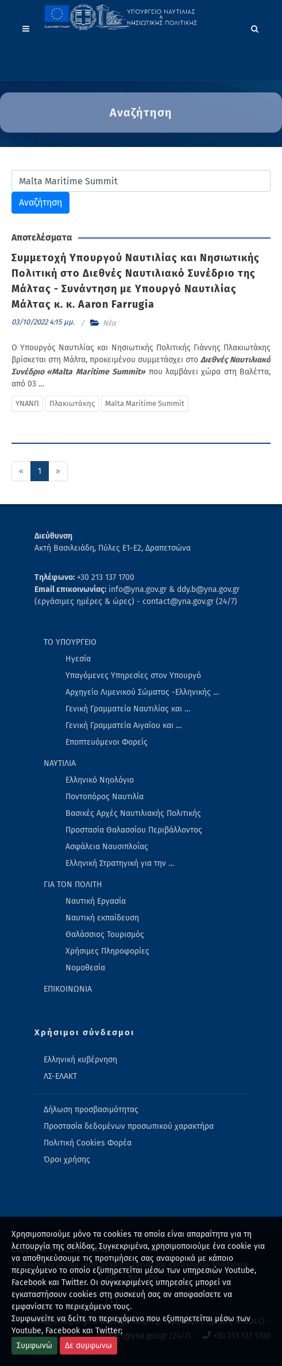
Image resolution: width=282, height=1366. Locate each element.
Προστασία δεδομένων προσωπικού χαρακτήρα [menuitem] (129, 1126)
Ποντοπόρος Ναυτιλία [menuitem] (104, 797)
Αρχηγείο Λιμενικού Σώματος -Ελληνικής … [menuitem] (142, 692)
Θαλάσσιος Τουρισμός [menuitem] (104, 934)
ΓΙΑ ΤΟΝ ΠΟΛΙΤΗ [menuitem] (73, 884)
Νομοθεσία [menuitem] (85, 968)
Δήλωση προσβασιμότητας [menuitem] (91, 1110)
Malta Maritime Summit (144, 403)
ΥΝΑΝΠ (27, 403)
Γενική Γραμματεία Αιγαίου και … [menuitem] (123, 725)
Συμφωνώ (34, 1345)
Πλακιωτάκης (72, 403)
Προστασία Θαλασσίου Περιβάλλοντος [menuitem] (133, 830)
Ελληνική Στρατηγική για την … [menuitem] (119, 863)
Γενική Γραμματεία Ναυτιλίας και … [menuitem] (127, 709)
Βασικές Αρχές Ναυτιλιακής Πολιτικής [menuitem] (133, 813)
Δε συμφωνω (88, 1345)
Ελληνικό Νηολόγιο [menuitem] (99, 780)
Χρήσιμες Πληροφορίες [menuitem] (107, 951)
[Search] (255, 27)
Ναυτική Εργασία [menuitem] (95, 901)
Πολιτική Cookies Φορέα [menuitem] (88, 1143)
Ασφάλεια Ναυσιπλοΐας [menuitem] (106, 847)
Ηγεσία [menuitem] (78, 659)
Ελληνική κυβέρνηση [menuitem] (80, 1060)
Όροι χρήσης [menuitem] (67, 1159)
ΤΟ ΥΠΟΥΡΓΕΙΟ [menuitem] (70, 642)
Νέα (109, 323)
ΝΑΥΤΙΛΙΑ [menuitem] (60, 763)
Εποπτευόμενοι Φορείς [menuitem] (106, 742)
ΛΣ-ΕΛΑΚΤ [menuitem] (60, 1076)
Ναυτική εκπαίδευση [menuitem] (102, 918)
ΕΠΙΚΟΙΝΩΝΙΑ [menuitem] (68, 989)
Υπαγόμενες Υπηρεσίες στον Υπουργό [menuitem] (133, 675)
